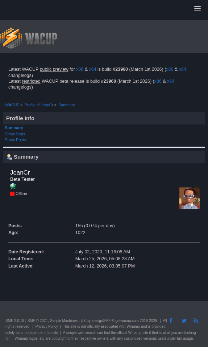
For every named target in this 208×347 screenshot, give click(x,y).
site (73, 326)
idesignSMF (101, 321)
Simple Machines (64, 321)
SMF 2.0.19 (14, 321)
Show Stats (15, 134)
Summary (14, 128)
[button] (197, 9)
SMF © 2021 (38, 321)
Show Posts (15, 140)
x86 (79, 69)
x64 (92, 69)
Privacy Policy (47, 326)
